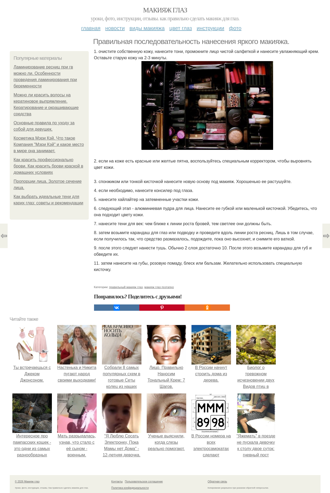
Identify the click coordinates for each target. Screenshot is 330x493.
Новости (115, 28)
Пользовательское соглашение (144, 481)
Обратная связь (217, 481)
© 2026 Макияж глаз (27, 481)
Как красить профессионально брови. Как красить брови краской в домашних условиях (48, 166)
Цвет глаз (180, 28)
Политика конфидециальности (130, 487)
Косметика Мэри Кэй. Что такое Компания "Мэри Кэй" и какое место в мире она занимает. (49, 144)
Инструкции (210, 28)
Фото (235, 28)
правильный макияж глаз (126, 287)
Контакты (117, 481)
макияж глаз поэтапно (159, 287)
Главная (90, 28)
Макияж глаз (165, 10)
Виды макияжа (147, 28)
